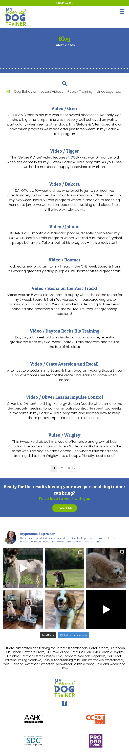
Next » (71, 468)
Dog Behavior (25, 91)
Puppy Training (79, 91)
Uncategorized (109, 91)
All (8, 91)
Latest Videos (52, 91)
